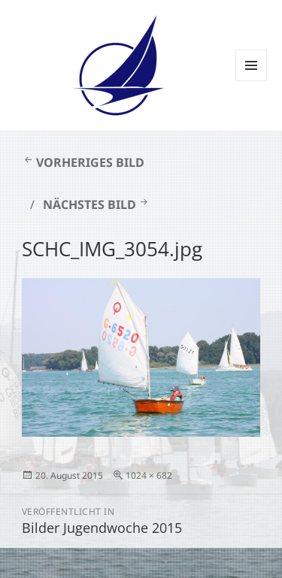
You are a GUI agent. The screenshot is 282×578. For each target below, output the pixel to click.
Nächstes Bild (89, 204)
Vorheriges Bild (90, 162)
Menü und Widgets (251, 80)
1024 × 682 (149, 475)
